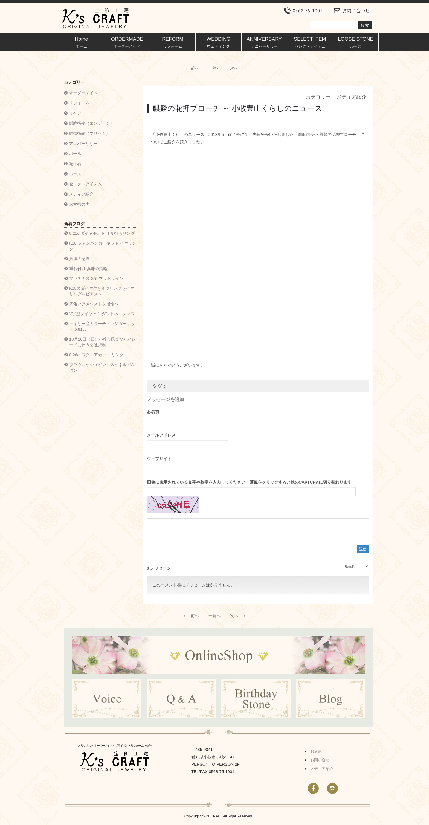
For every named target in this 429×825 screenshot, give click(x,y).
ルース (75, 174)
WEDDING (218, 42)
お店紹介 (318, 752)
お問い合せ (319, 760)
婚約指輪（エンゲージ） (91, 123)
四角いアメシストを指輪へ (93, 303)
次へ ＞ (238, 68)
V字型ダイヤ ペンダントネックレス (102, 313)
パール (75, 153)
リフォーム (79, 103)
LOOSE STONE (355, 42)
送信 (363, 549)
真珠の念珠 (79, 258)
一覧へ (214, 68)
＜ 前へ (190, 68)
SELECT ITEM (310, 42)
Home (81, 42)
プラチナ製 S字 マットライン (96, 278)
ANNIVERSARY (264, 42)
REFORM (172, 42)
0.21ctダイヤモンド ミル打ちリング (102, 233)
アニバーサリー (83, 143)
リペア (75, 113)
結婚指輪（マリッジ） (89, 133)
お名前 (153, 411)
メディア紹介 (81, 194)
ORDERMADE (127, 42)
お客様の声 (79, 204)
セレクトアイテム (85, 184)
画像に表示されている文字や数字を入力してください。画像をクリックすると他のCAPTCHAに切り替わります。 (251, 482)
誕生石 (75, 163)
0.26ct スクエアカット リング (96, 354)
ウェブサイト (159, 459)
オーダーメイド (83, 93)
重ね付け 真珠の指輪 (88, 268)
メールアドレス (161, 435)
